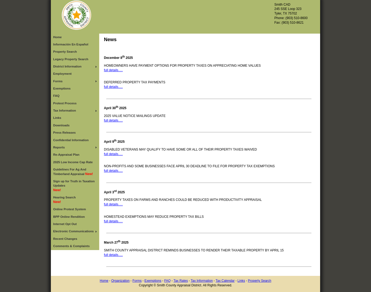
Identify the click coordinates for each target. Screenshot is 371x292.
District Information (67, 66)
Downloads (61, 125)
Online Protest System (69, 209)
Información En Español (70, 44)
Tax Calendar (225, 281)
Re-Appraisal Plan (66, 154)
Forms (58, 81)
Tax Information (64, 110)
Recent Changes (65, 238)
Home (57, 37)
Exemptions (62, 88)
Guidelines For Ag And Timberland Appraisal (73, 172)
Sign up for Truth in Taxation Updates (74, 186)
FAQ (56, 95)
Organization (120, 281)
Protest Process (65, 103)
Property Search (65, 51)
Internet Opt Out (65, 224)
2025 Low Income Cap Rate (73, 162)
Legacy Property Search (70, 59)
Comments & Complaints (71, 246)
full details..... (113, 70)
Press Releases (64, 132)
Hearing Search (64, 200)
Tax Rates (180, 281)
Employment (62, 73)
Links (57, 117)
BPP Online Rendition (69, 216)
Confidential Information (71, 140)
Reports (59, 147)
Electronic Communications (73, 231)
